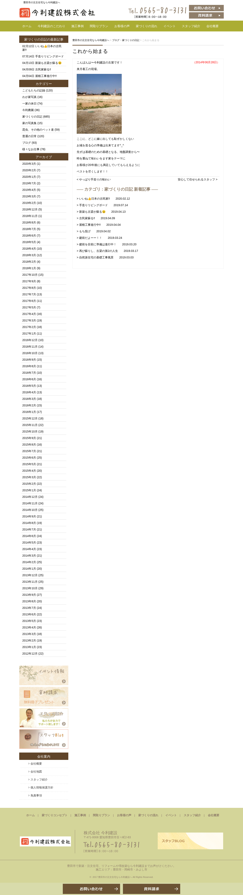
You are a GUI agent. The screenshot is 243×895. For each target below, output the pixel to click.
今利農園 (28, 110)
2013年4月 (29, 627)
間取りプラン (99, 26)
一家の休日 (29, 103)
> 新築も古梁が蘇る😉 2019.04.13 (101, 211)
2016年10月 (30, 353)
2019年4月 (29, 189)
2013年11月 (30, 581)
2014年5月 (29, 542)
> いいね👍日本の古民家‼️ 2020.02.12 (103, 198)
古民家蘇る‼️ (43, 69)
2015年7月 (29, 451)
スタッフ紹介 (191, 26)
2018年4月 (29, 248)
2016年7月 (29, 372)
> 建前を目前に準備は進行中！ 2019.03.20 (106, 244)
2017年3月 (29, 320)
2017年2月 (29, 327)
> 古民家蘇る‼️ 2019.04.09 (96, 218)
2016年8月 (29, 366)
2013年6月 (29, 614)
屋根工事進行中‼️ (46, 76)
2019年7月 (29, 183)
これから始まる (90, 51)
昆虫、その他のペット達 (38, 129)
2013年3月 (29, 634)
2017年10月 (30, 274)
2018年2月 (29, 261)
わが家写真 (29, 97)
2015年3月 (29, 477)
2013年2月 (29, 640)
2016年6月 (29, 379)
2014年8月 (29, 523)
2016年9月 (29, 359)
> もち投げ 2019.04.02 (94, 231)
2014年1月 (29, 568)
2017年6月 (29, 300)
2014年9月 (29, 516)
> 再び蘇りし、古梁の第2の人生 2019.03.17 (107, 250)
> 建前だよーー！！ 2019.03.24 (99, 237)
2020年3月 (29, 163)
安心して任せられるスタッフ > (197, 179)
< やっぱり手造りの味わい (94, 179)
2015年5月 (29, 464)
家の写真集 (29, 123)
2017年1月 (29, 333)
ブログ (26, 142)
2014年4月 (29, 549)
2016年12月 (30, 340)
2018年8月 (29, 222)
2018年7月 (29, 229)
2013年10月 (30, 588)
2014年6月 (29, 536)
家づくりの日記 (35, 39)
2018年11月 (30, 216)
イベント (169, 26)
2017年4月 (29, 314)
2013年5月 (29, 621)
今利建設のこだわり (51, 26)
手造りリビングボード (49, 56)
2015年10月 (30, 431)
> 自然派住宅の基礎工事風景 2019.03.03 (105, 257)
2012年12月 (30, 653)
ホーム (27, 26)
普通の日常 (29, 136)
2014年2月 (29, 562)
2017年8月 (29, 287)
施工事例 (77, 26)
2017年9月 (29, 281)
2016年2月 (29, 405)
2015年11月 (30, 425)
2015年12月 (30, 418)
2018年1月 (29, 268)
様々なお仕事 (30, 149)
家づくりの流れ (146, 26)
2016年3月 (29, 398)
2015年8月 (29, 444)
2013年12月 (30, 575)
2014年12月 (30, 496)
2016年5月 (29, 385)
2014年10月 (30, 509)
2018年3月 (29, 255)
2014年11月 (30, 503)
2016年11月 (30, 346)
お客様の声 (122, 26)
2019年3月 (29, 196)
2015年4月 (29, 470)
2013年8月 (29, 601)
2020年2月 (29, 170)
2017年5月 (29, 307)
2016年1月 (29, 412)
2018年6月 (29, 235)
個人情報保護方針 (41, 787)
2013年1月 (29, 647)
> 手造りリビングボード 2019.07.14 (102, 205)
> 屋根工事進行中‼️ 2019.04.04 (99, 224)
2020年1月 (29, 176)
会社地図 (36, 771)
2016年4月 (29, 392)
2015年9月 (29, 438)
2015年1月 (29, 490)
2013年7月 (29, 607)
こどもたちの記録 (33, 90)
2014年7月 (29, 529)
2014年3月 (29, 555)
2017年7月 (29, 294)
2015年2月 (29, 483)
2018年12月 (30, 209)
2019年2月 (29, 203)
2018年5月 (29, 242)
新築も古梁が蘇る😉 (48, 62)
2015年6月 (29, 457)
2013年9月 (29, 594)
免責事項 (36, 795)
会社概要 (212, 26)
